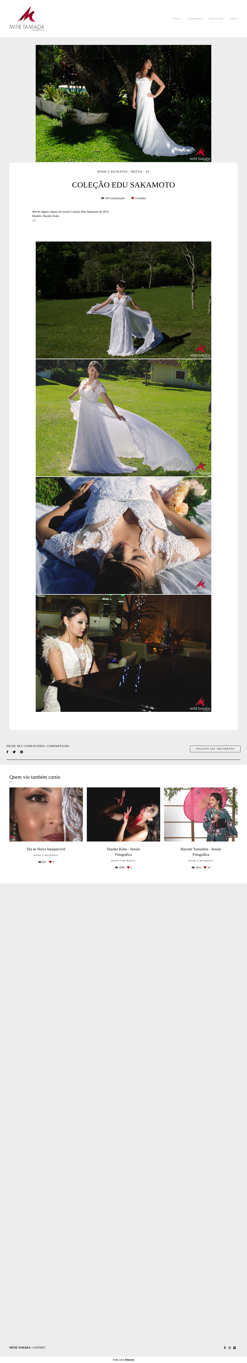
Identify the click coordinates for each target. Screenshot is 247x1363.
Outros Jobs (216, 18)
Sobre (234, 18)
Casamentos (195, 18)
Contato (39, 1352)
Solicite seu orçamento (215, 1209)
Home (176, 18)
